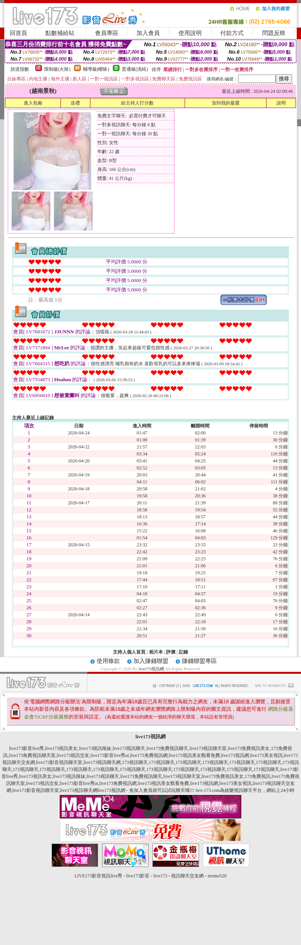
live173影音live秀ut (109, 755)
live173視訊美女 (61, 748)
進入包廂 (33, 103)
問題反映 (273, 33)
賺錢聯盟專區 (199, 661)
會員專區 (106, 33)
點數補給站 (59, 33)
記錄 (183, 652)
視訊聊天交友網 (187, 876)
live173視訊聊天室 (208, 748)
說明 (281, 103)
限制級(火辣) (57, 69)
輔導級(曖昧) (96, 69)
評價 (170, 652)
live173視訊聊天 (129, 748)
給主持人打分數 (137, 103)
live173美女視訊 (266, 755)
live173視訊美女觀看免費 (194, 755)
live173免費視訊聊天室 (32, 755)
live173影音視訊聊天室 (59, 762)
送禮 (75, 103)
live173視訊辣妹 (95, 748)
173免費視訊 (257, 776)
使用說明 (190, 33)
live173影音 (137, 876)
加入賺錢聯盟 (150, 661)
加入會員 (148, 33)
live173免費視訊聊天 (168, 748)
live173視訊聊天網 (102, 762)
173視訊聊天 (135, 762)
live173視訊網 (151, 668)
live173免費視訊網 (149, 755)
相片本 (156, 652)
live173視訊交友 (73, 755)
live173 (160, 876)
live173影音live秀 (26, 748)
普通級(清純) (135, 69)
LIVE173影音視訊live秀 (98, 876)
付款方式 (232, 33)
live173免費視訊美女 (249, 748)
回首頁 (18, 33)
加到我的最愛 (226, 103)
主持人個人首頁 (129, 652)
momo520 (217, 876)
